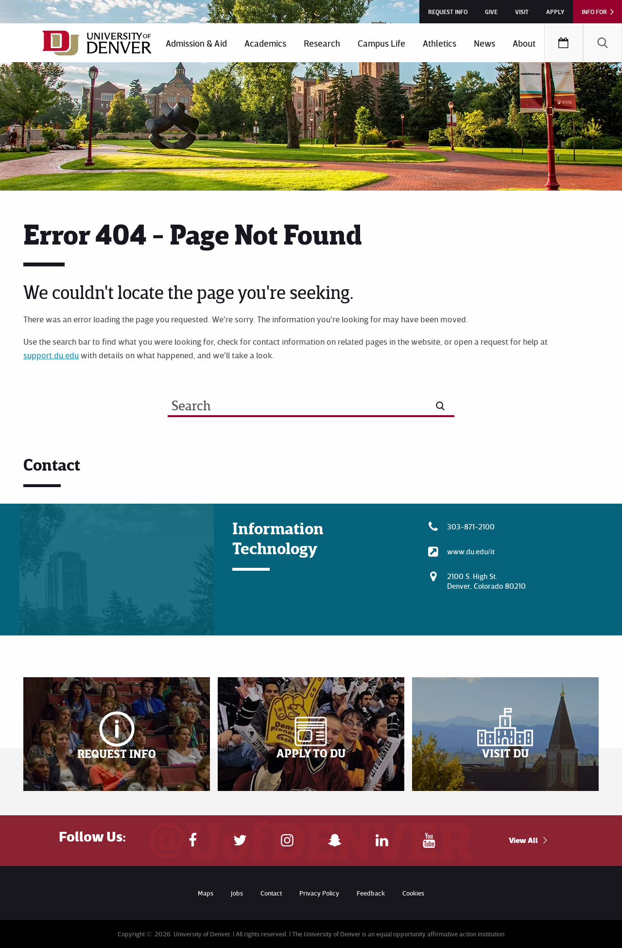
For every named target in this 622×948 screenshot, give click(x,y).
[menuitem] (196, 42)
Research (322, 43)
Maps (205, 893)
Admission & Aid (196, 43)
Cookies (413, 893)
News (484, 43)
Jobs (237, 893)
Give (491, 12)
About (524, 43)
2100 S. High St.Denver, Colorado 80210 (486, 581)
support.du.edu (51, 355)
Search (602, 42)
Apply (555, 12)
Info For (594, 12)
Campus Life (381, 43)
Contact (271, 893)
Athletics (439, 43)
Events (563, 42)
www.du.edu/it (471, 551)
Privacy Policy (319, 893)
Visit (522, 12)
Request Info (447, 12)
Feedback (371, 893)
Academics (265, 43)
